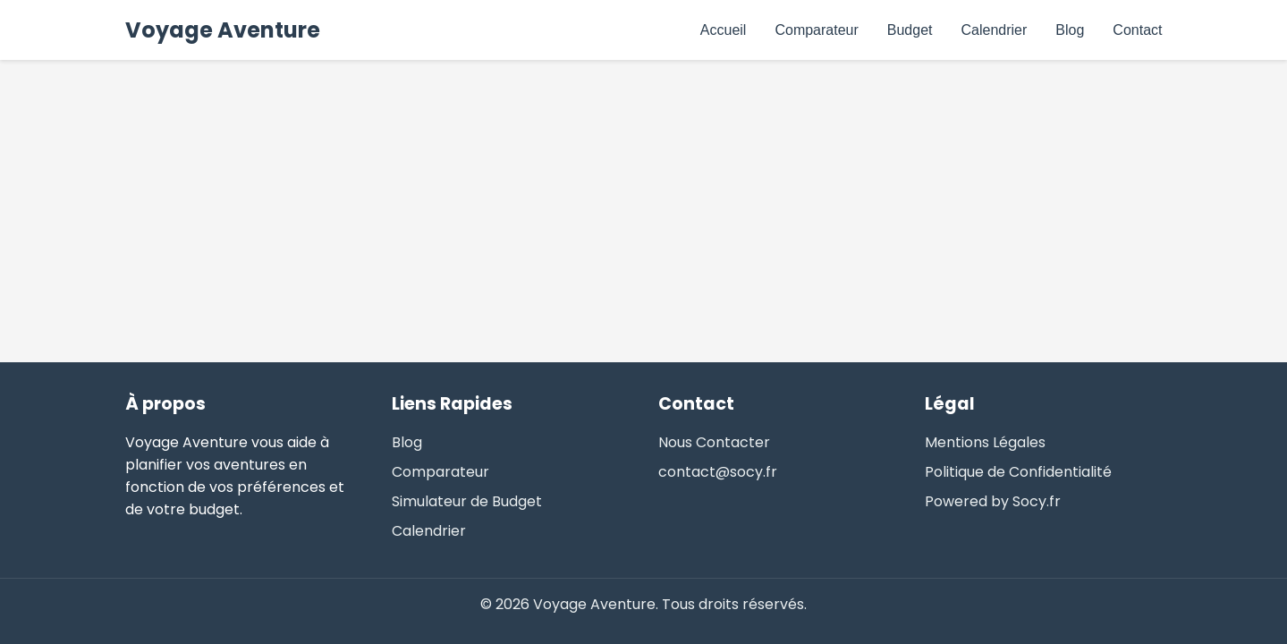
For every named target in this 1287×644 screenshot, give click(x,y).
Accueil (723, 30)
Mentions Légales (985, 442)
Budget (910, 30)
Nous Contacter (714, 442)
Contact (1137, 30)
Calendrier (994, 30)
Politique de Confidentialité (1018, 472)
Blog (1069, 30)
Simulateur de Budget (467, 501)
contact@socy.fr (717, 472)
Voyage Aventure (222, 30)
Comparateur (816, 30)
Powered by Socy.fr (993, 501)
